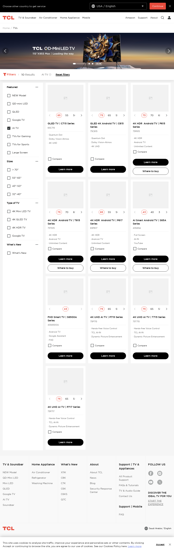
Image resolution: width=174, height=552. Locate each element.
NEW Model (10, 472)
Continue (157, 6)
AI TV (6, 499)
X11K (63, 472)
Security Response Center (101, 490)
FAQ (121, 514)
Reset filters (63, 74)
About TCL (96, 472)
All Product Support (125, 478)
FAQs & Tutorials (129, 485)
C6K (63, 488)
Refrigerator (39, 477)
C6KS (64, 494)
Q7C (63, 499)
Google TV (9, 494)
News (93, 477)
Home (6, 28)
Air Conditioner (41, 472)
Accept (160, 544)
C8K (63, 477)
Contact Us (125, 496)
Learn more (65, 169)
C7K (63, 483)
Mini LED (8, 483)
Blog (92, 483)
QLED (6, 488)
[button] (5, 51)
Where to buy (150, 171)
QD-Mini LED (10, 477)
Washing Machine (42, 483)
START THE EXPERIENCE (155, 502)
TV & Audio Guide (129, 490)
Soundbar (8, 504)
